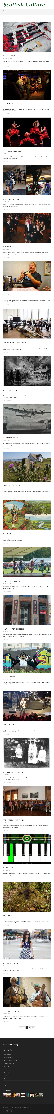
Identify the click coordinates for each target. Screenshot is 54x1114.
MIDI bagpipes (8, 868)
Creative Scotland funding (13, 629)
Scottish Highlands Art (9, 1063)
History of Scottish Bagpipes (10, 1060)
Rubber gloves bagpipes (12, 199)
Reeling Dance (8, 247)
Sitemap (6, 1082)
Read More (6, 66)
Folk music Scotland (11, 1011)
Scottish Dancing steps (12, 103)
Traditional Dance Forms (12, 151)
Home (5, 1075)
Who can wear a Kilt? (11, 963)
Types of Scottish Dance (12, 581)
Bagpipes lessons (10, 295)
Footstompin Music (10, 724)
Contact (6, 1079)
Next (33, 1027)
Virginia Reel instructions (13, 820)
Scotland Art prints (8, 1066)
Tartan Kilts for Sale (8, 1057)
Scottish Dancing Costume (13, 772)
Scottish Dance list (10, 438)
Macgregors (7, 916)
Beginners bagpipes (10, 390)
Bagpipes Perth (9, 533)
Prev (21, 1027)
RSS (5, 1085)
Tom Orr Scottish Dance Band (14, 342)
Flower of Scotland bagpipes (14, 486)
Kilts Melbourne (9, 677)
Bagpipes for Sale (10, 56)
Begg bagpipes (7, 1054)
